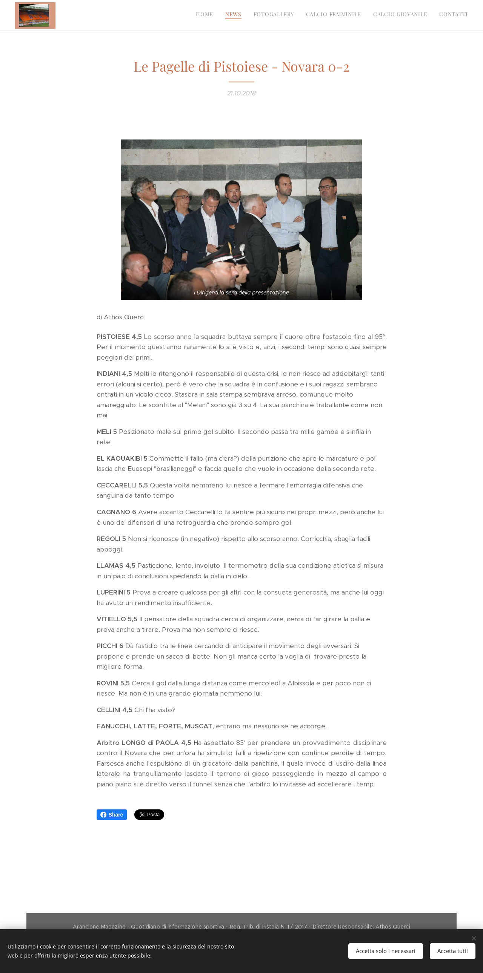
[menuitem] (410, 15)
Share (111, 815)
